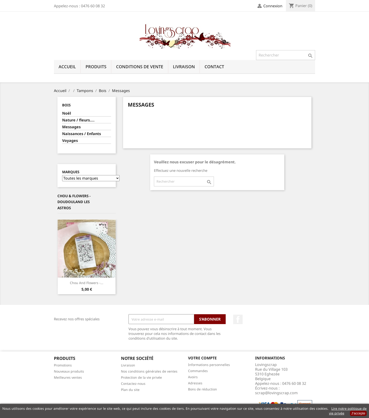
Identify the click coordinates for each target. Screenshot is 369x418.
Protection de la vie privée (141, 377)
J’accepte (358, 413)
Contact (214, 66)
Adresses (195, 383)
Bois (66, 105)
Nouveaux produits (69, 371)
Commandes (198, 371)
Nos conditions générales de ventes (149, 371)
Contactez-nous (133, 383)
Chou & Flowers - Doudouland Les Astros (74, 201)
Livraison (184, 66)
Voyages (70, 140)
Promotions (63, 365)
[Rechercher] (285, 55)
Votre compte (202, 358)
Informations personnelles (209, 364)
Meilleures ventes (68, 377)
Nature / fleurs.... (78, 120)
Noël (66, 113)
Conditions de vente (139, 66)
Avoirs (193, 377)
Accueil (67, 66)
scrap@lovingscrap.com (276, 392)
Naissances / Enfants (81, 133)
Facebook (238, 319)
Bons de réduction (202, 389)
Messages (71, 127)
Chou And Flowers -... (86, 283)
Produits (95, 66)
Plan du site (130, 389)
